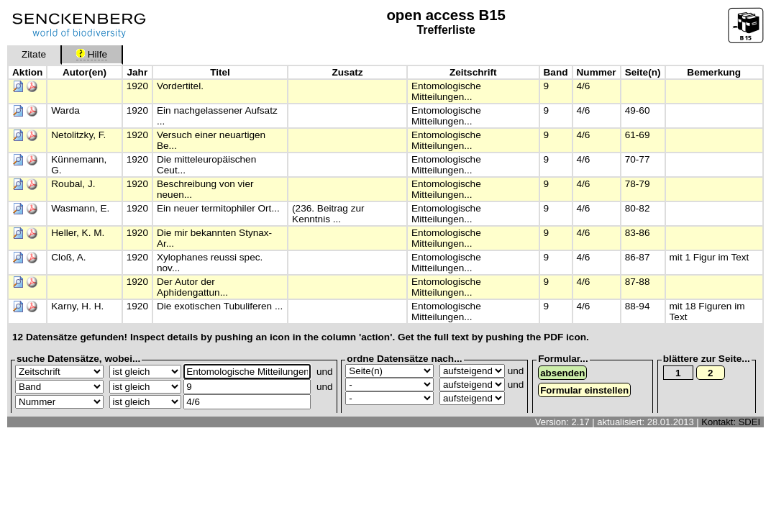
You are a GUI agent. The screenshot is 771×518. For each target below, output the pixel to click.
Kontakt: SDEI (730, 422)
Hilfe (91, 54)
